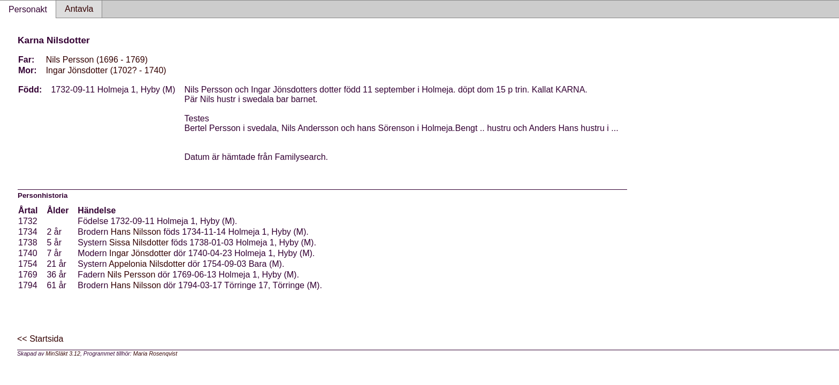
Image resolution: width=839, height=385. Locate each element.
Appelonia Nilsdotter (147, 263)
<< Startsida (40, 338)
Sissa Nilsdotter (139, 242)
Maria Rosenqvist (155, 353)
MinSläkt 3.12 (62, 353)
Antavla (79, 8)
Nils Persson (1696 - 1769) (97, 59)
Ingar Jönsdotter (140, 253)
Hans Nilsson (136, 231)
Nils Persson (132, 274)
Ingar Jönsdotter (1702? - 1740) (106, 70)
